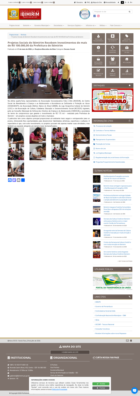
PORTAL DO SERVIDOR (112, 63)
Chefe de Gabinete (56, 375)
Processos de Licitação (103, 126)
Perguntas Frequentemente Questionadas (109, 162)
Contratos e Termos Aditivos (104, 130)
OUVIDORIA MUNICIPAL (112, 51)
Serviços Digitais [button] (75, 25)
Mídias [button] (103, 25)
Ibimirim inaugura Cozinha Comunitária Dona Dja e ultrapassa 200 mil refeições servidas (117, 209)
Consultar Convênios (102, 329)
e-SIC (98, 51)
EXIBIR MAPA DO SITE (70, 352)
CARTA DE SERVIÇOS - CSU (127, 40)
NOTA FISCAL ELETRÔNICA (98, 63)
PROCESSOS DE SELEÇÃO (98, 74)
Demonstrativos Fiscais (103, 135)
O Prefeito (53, 365)
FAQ (87, 2)
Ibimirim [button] (27, 25)
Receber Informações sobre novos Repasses (110, 333)
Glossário (78, 2)
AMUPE (98, 302)
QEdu (97, 320)
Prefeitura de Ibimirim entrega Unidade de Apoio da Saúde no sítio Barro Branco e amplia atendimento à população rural (117, 198)
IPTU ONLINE (127, 62)
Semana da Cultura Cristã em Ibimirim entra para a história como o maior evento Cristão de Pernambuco (117, 221)
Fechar (101, 388)
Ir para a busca (38, 2)
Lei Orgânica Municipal (102, 153)
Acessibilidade (110, 2)
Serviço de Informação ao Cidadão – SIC (64, 373)
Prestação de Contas (102, 144)
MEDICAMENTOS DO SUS (127, 51)
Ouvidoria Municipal (57, 370)
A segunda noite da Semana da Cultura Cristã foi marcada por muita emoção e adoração (117, 233)
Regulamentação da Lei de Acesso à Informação (111, 157)
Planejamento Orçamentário (104, 139)
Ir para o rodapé (49, 2)
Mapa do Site (96, 2)
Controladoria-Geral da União (105, 311)
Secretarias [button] (59, 25)
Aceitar (101, 384)
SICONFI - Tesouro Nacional (104, 324)
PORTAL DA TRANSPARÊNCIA (98, 40)
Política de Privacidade (59, 389)
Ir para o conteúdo (14, 2)
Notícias (23, 35)
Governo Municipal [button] (42, 25)
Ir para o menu (27, 2)
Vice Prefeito (54, 367)
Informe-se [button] (91, 25)
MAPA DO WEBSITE (113, 74)
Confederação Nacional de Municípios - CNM (110, 315)
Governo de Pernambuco (104, 306)
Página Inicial (14, 25)
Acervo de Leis (100, 148)
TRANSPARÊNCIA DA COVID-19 (112, 40)
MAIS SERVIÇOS (127, 74)
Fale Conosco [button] (116, 25)
